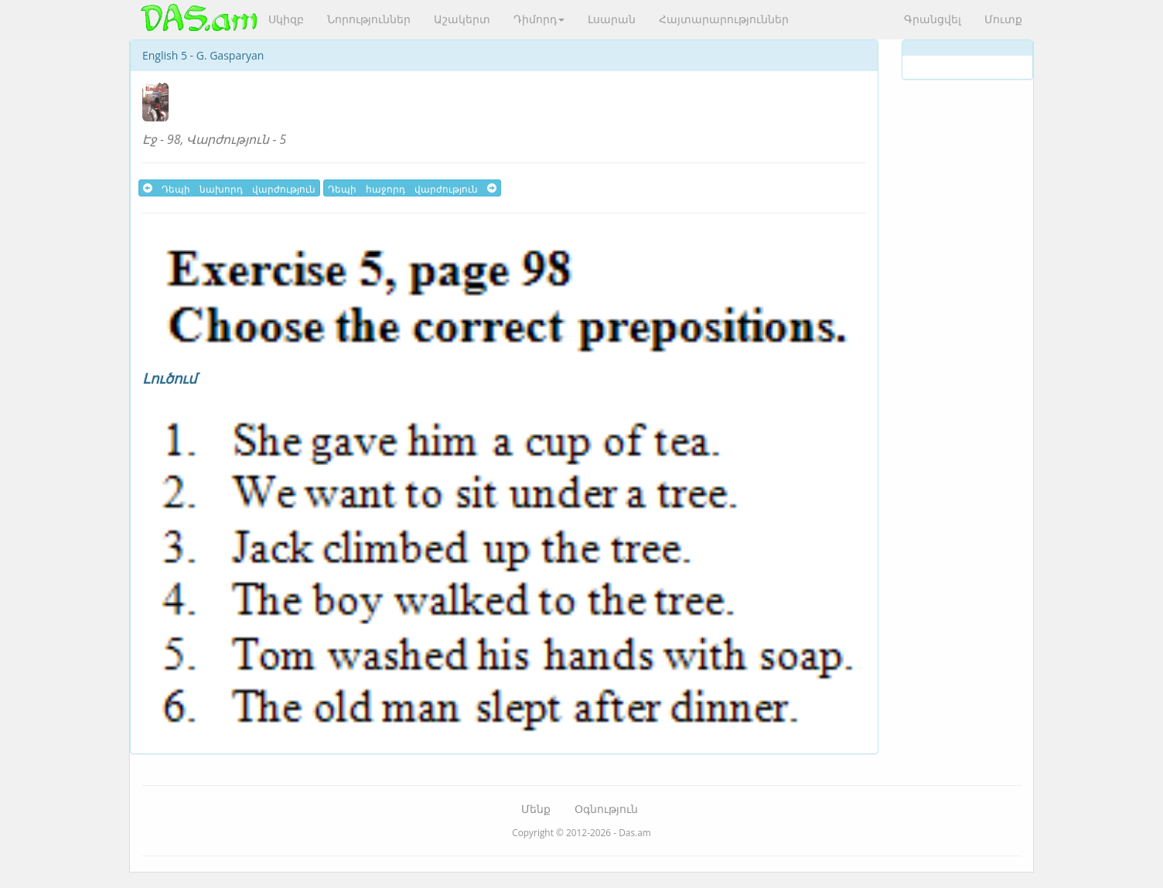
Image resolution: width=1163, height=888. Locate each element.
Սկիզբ (286, 19)
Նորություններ (369, 19)
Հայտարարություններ (724, 19)
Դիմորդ (538, 19)
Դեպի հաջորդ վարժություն (412, 188)
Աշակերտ (462, 19)
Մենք (536, 808)
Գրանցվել (932, 19)
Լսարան (612, 19)
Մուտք (1003, 19)
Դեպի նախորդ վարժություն (229, 188)
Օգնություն (606, 808)
